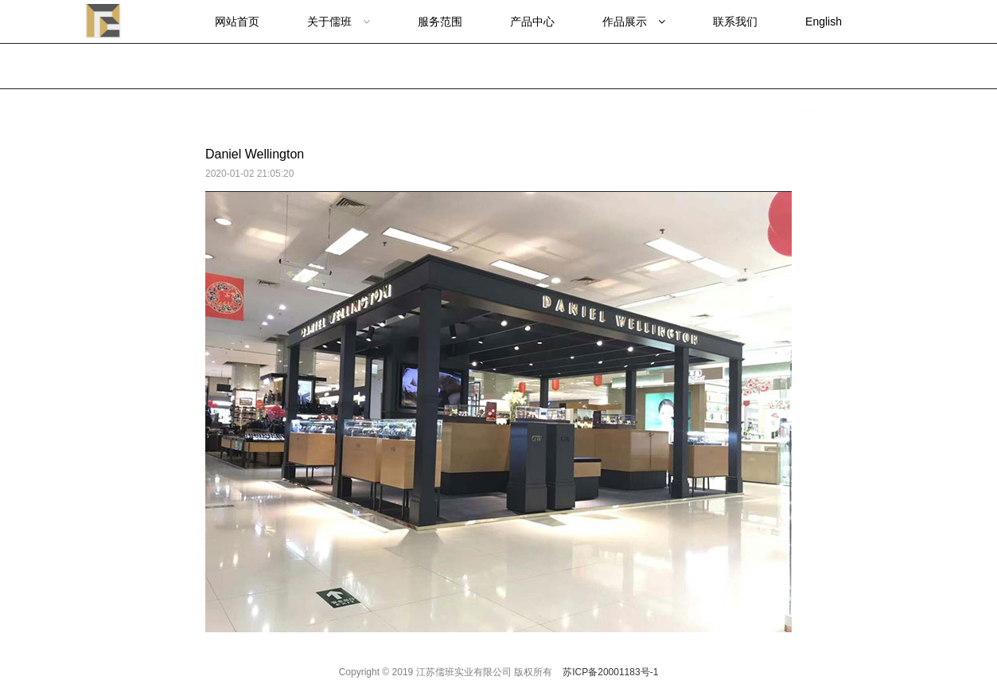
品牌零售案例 (935, 66)
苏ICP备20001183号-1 (610, 672)
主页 (837, 66)
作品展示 (877, 66)
